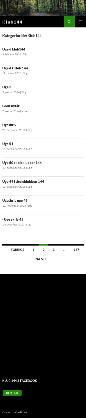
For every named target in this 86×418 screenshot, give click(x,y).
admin (25, 111)
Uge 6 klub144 (13, 49)
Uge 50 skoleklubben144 (22, 162)
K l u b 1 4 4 (12, 21)
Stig (25, 54)
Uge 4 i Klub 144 (15, 68)
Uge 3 (6, 87)
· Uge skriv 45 (12, 219)
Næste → (43, 259)
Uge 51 (7, 144)
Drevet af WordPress (14, 412)
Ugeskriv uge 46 (15, 200)
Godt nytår (10, 106)
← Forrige (15, 250)
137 (76, 250)
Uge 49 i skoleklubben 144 (23, 181)
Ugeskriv (9, 125)
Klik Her (12, 392)
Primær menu (80, 21)
